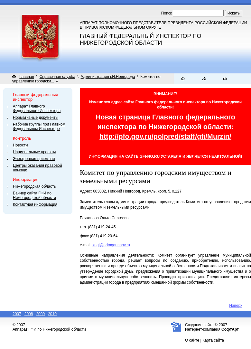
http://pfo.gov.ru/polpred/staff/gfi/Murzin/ (165, 136)
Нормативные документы (35, 117)
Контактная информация (35, 204)
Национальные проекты (34, 152)
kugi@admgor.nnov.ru (111, 245)
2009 (40, 314)
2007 (17, 314)
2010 (52, 314)
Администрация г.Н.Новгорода (108, 76)
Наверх (235, 305)
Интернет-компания (212, 329)
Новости (20, 145)
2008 (28, 314)
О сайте (192, 340)
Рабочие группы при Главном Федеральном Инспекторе (39, 126)
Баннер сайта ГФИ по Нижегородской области (34, 195)
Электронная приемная (34, 158)
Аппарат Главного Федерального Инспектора (36, 108)
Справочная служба (57, 76)
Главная (26, 76)
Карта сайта (213, 340)
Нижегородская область (34, 186)
